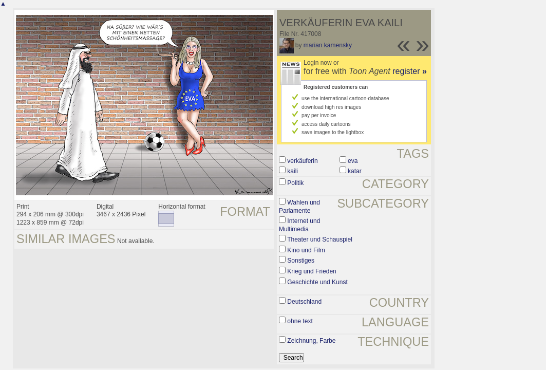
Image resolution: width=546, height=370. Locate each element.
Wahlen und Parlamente (299, 206)
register (409, 71)
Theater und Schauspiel (319, 239)
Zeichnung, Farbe (311, 340)
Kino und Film (306, 250)
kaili (292, 171)
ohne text (299, 321)
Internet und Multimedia (299, 225)
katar (355, 171)
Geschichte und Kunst (317, 282)
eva (352, 160)
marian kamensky (328, 45)
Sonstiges (300, 260)
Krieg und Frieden (311, 271)
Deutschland (304, 301)
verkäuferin (302, 160)
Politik (295, 183)
